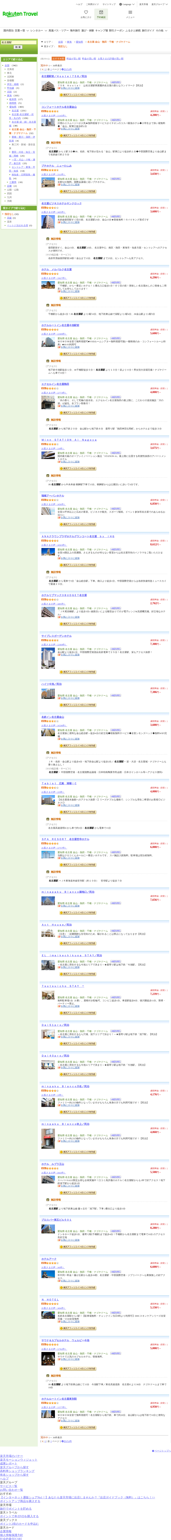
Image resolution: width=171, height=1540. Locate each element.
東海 (69, 42)
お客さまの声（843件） (53, 1172)
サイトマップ (109, 4)
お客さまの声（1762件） (54, 1349)
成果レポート (8, 1463)
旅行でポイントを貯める (16, 1508)
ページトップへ (163, 1450)
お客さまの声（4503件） (54, 545)
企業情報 (6, 1531)
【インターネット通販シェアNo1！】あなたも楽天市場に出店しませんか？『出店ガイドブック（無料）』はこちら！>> (77, 1497)
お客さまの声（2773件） (54, 392)
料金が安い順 (74, 58)
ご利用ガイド (92, 4)
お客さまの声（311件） (53, 174)
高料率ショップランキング (17, 1471)
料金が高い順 (89, 58)
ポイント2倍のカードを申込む (19, 1523)
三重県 (12, 182)
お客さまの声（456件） (53, 504)
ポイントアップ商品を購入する (20, 1501)
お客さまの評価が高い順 (110, 58)
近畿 (9, 186)
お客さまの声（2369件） (54, 644)
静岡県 (12, 103)
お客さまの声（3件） (52, 1095)
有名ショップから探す (14, 1474)
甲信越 (10, 88)
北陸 (9, 91)
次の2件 (68, 69)
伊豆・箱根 (13, 84)
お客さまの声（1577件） (54, 1407)
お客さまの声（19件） (53, 448)
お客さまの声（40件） (53, 1267)
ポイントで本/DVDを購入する (19, 1516)
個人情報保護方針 (11, 1535)
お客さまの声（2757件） (54, 848)
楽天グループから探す (14, 1467)
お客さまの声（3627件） (54, 278)
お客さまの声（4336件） (54, 725)
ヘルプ (79, 4)
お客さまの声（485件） (53, 604)
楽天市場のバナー (11, 1455)
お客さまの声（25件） (53, 792)
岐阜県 (12, 99)
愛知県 (79, 42)
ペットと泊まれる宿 (17, 225)
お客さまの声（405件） (53, 212)
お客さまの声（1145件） (54, 115)
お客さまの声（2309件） (54, 334)
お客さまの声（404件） (53, 1308)
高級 (9, 218)
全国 (60, 42)
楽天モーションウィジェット (18, 1459)
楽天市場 (143, 4)
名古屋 (15, 110)
